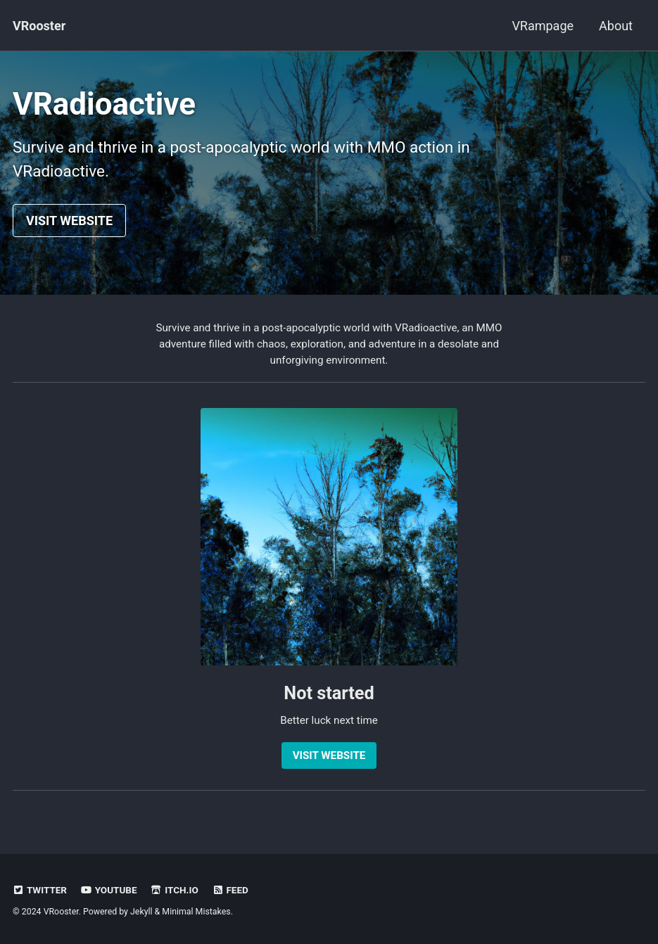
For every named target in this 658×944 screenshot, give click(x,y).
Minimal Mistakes (196, 912)
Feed (230, 889)
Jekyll (141, 912)
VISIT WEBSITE (69, 220)
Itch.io (174, 889)
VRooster (39, 25)
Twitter (40, 889)
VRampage (543, 25)
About (616, 25)
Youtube (108, 889)
